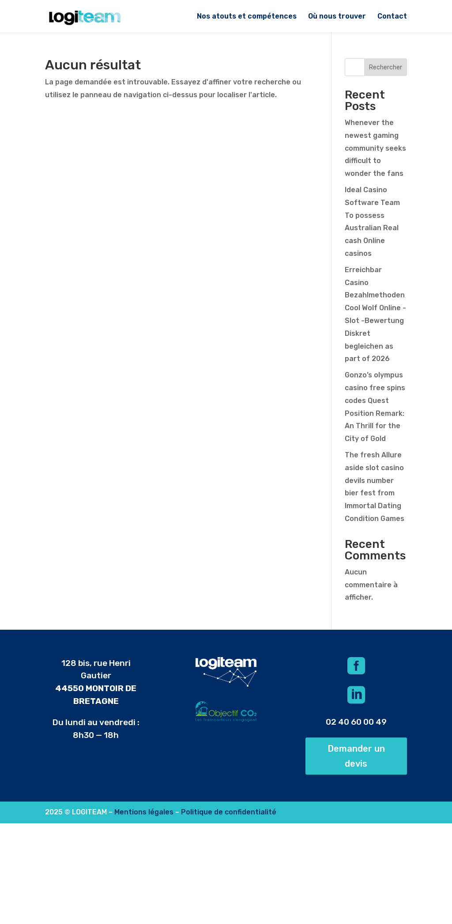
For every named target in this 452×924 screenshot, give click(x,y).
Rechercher (385, 67)
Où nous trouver (337, 16)
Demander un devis (356, 756)
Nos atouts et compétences (247, 16)
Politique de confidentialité (228, 812)
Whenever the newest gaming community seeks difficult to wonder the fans (375, 148)
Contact (392, 16)
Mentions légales (143, 812)
